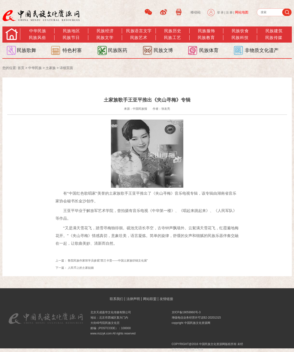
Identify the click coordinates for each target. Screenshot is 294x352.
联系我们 (116, 299)
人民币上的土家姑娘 (81, 267)
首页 (21, 68)
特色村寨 (72, 50)
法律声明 (133, 299)
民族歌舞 (26, 50)
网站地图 (241, 12)
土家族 (51, 68)
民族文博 (163, 50)
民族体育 (209, 50)
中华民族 (37, 31)
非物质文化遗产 (262, 50)
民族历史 (172, 31)
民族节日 (71, 37)
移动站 (196, 12)
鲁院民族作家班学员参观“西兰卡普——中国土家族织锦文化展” (108, 260)
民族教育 (206, 37)
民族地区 (71, 31)
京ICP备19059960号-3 (186, 312)
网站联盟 (150, 299)
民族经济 (105, 31)
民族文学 (104, 37)
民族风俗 (37, 37)
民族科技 (240, 37)
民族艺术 (138, 37)
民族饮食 (240, 31)
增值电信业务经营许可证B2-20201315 (196, 317)
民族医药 (117, 50)
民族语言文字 (138, 31)
